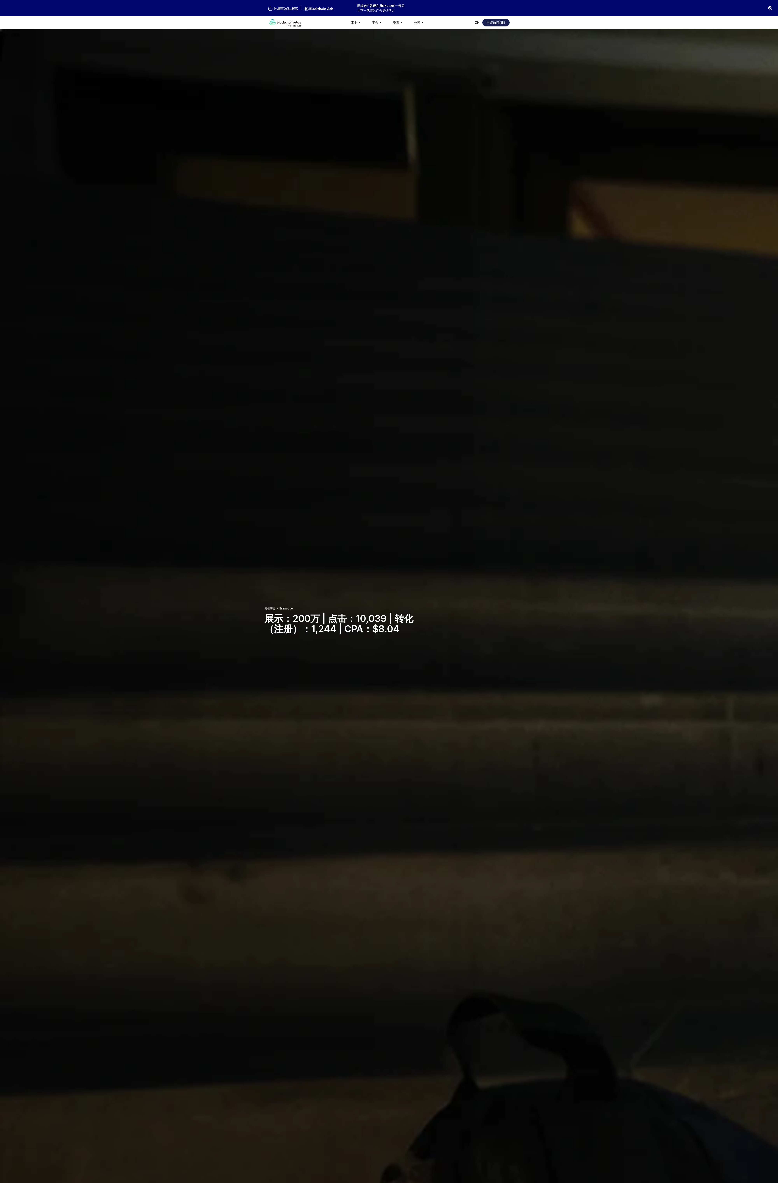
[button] (356, 22)
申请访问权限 (496, 22)
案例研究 (270, 608)
